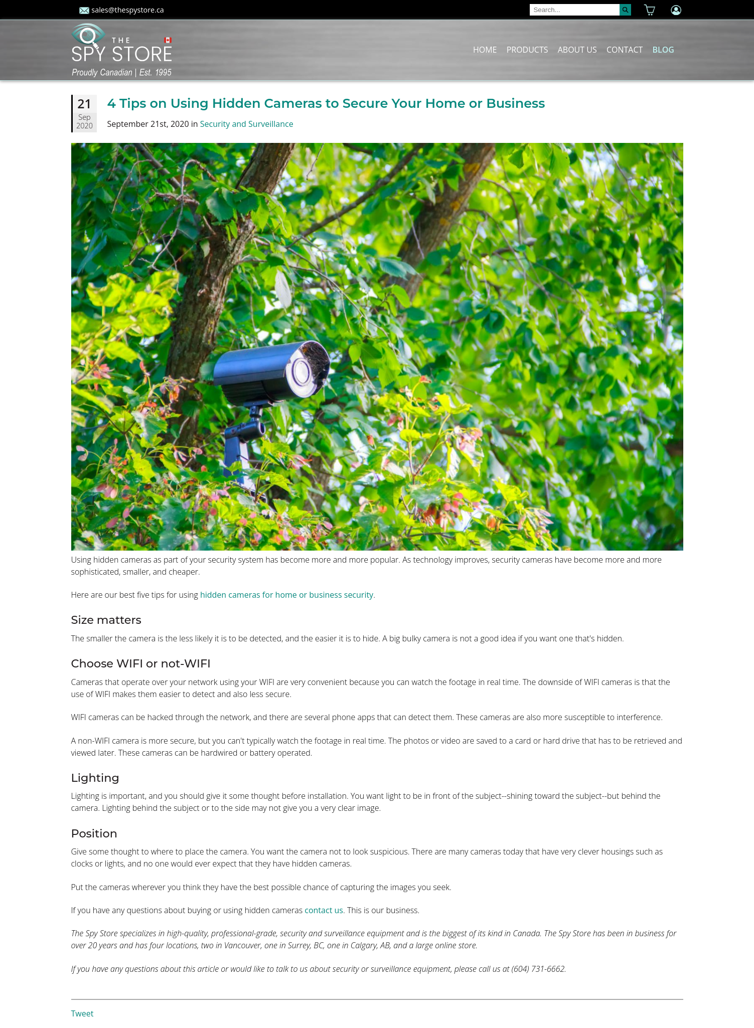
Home (485, 49)
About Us (577, 49)
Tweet (82, 1013)
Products (527, 49)
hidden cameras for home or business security (286, 594)
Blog (663, 49)
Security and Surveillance (246, 123)
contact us (324, 910)
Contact (625, 49)
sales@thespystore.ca (121, 10)
